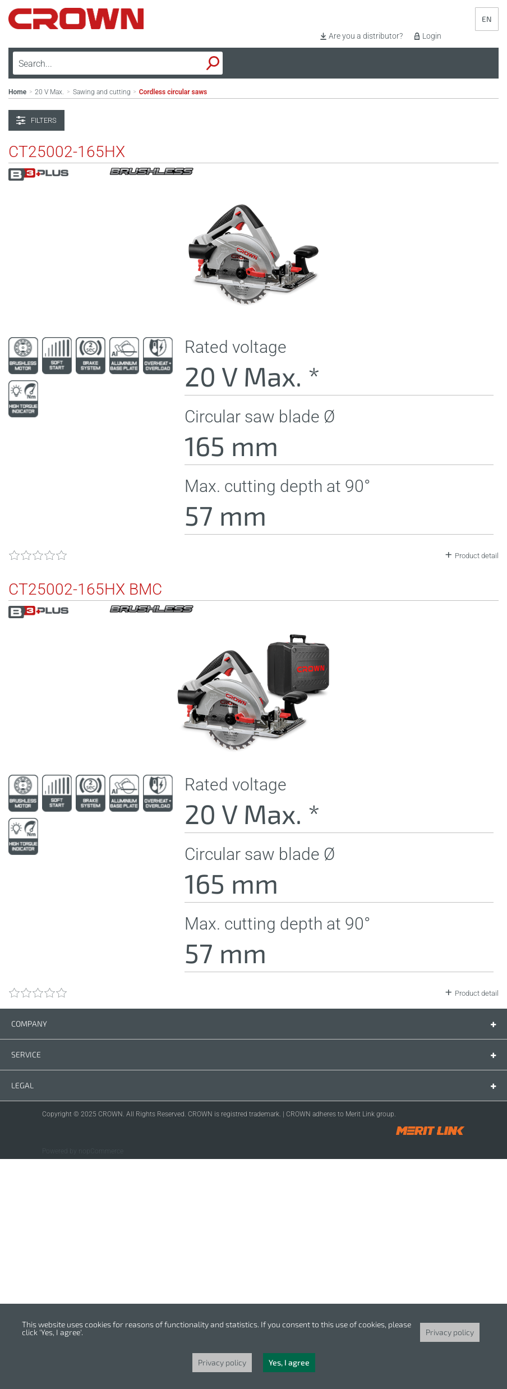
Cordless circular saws (173, 322)
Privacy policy (450, 1332)
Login (431, 35)
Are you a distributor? (366, 35)
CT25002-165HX (66, 382)
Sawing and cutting (102, 322)
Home (17, 322)
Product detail (477, 785)
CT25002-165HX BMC (85, 819)
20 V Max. (49, 322)
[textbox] (91, 63)
